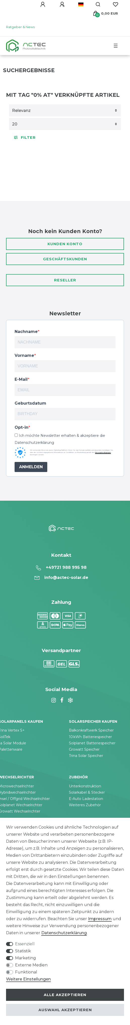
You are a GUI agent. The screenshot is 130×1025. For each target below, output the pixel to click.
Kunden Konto (65, 244)
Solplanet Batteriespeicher (92, 743)
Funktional (26, 972)
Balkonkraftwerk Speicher (91, 730)
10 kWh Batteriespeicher (90, 737)
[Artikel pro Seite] (65, 124)
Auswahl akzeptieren (65, 1010)
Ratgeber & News (20, 27)
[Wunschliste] (115, 5)
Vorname (24, 355)
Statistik (23, 951)
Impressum (100, 918)
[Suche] (98, 4)
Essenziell (25, 944)
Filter (25, 137)
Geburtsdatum (30, 403)
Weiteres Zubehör (85, 805)
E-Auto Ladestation (86, 798)
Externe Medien (31, 965)
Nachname (26, 331)
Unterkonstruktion (85, 786)
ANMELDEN (31, 466)
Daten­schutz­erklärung (64, 932)
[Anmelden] (43, 4)
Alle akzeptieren (65, 995)
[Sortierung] (65, 110)
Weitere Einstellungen (28, 979)
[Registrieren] (63, 4)
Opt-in (21, 427)
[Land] (81, 4)
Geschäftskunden (65, 259)
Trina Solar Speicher (86, 755)
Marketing (25, 958)
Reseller (65, 280)
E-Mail (21, 379)
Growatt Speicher (84, 749)
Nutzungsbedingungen (103, 452)
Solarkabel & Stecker (87, 792)
